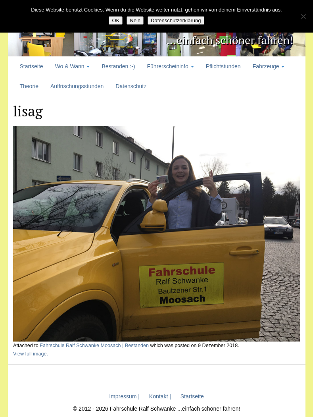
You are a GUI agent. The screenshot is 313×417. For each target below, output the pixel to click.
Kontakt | (160, 396)
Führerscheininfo (170, 66)
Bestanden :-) (118, 66)
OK (115, 20)
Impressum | (124, 396)
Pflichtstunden (223, 66)
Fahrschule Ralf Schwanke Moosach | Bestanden (94, 345)
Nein (135, 20)
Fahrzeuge (269, 66)
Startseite (31, 66)
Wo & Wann (72, 66)
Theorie (29, 86)
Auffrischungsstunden (77, 86)
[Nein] (303, 16)
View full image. (30, 354)
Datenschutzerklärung (176, 20)
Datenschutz (130, 86)
